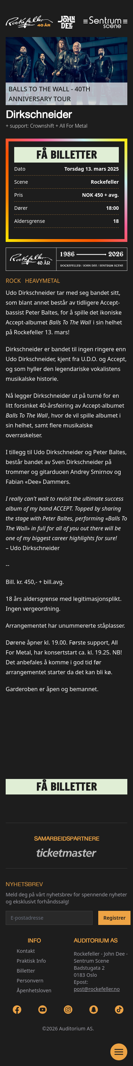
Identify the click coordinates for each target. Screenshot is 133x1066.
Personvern (30, 980)
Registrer (114, 917)
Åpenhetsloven (34, 990)
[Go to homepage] (66, 22)
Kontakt (26, 951)
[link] (66, 155)
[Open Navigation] (118, 1051)
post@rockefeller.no (97, 989)
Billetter (26, 970)
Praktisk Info (31, 960)
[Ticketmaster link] (66, 852)
